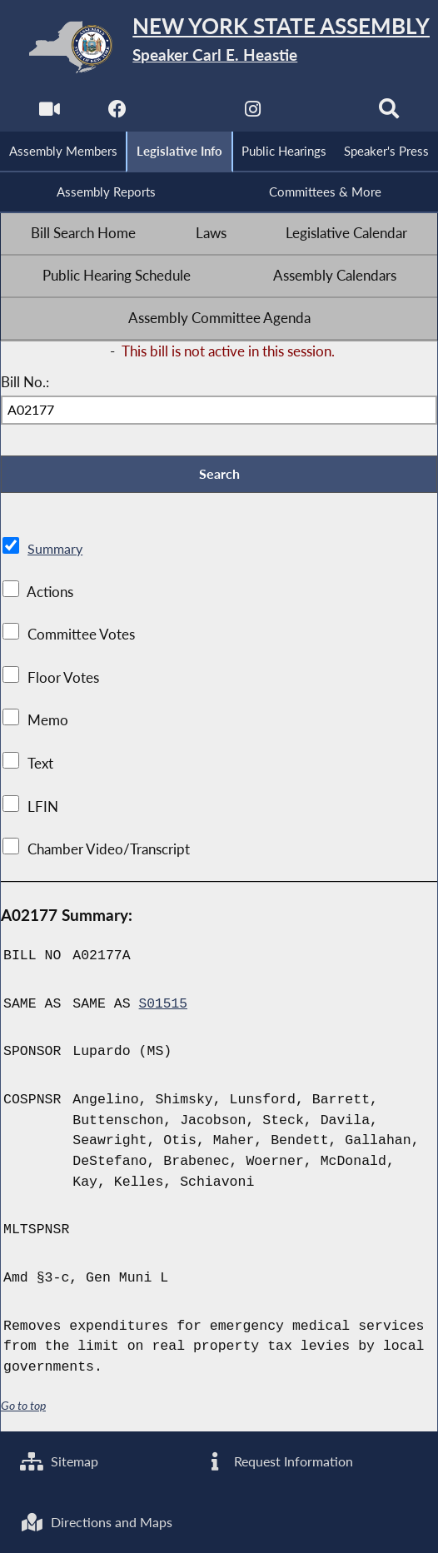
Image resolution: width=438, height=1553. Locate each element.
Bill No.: (25, 384)
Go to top (23, 1408)
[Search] (390, 113)
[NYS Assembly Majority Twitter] (184, 113)
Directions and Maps (99, 1521)
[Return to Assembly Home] (219, 47)
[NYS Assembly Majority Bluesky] (322, 113)
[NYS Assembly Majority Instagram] (253, 113)
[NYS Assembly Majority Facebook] (116, 113)
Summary (56, 552)
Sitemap (61, 1459)
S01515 (163, 1007)
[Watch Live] (48, 113)
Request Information (280, 1459)
